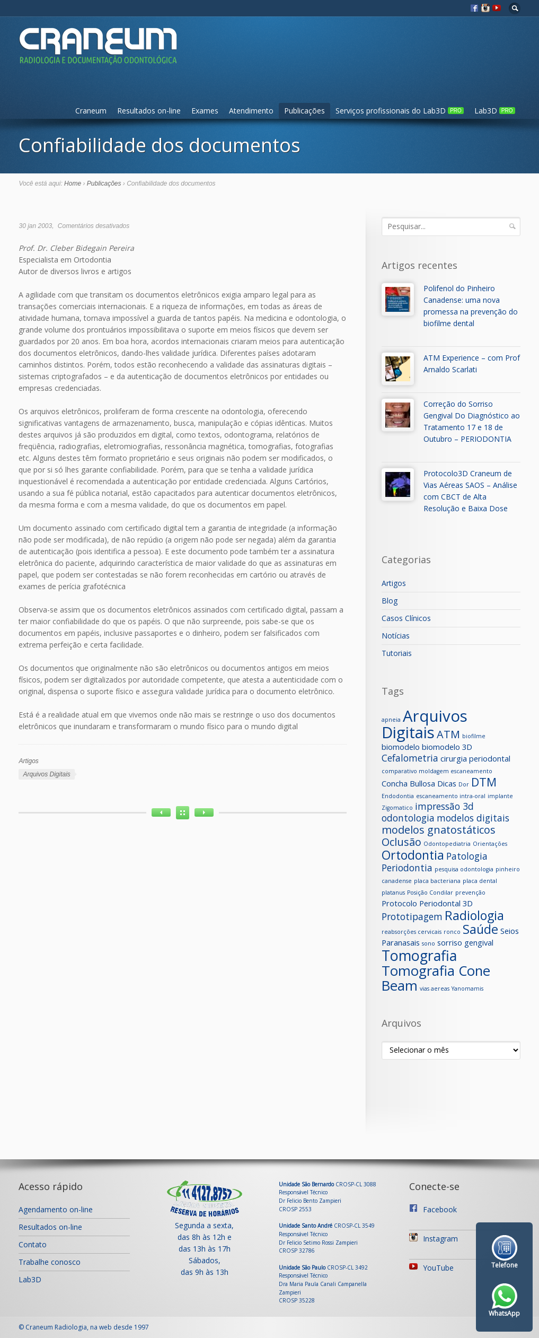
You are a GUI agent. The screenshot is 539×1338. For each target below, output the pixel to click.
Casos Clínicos (406, 618)
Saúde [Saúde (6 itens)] (480, 929)
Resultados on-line (149, 111)
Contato (33, 1244)
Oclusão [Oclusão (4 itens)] (401, 842)
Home (72, 183)
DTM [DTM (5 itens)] (484, 782)
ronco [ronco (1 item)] (452, 931)
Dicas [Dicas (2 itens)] (446, 783)
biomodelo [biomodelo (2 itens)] (401, 746)
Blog (389, 601)
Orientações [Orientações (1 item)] (490, 843)
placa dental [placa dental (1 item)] (480, 881)
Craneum (91, 111)
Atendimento (251, 111)
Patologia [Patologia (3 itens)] (467, 856)
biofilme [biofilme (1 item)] (473, 736)
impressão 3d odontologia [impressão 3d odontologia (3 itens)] (428, 812)
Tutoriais (397, 653)
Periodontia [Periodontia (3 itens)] (407, 867)
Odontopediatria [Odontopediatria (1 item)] (447, 843)
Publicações (304, 111)
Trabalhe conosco (50, 1262)
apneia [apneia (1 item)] (391, 719)
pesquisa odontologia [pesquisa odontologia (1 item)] (464, 869)
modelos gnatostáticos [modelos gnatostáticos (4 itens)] (439, 830)
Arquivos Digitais (46, 774)
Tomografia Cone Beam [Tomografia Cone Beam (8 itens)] (436, 978)
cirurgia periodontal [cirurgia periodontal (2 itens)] (475, 758)
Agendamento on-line (56, 1209)
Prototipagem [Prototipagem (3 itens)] (412, 916)
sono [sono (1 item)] (428, 943)
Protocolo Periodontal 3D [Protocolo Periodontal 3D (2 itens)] (427, 903)
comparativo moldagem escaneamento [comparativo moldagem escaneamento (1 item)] (437, 771)
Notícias (396, 636)
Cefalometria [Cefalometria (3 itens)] (410, 757)
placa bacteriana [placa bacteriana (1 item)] (437, 881)
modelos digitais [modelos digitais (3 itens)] (473, 817)
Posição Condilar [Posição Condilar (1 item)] (430, 892)
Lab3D (494, 111)
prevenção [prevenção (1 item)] (470, 892)
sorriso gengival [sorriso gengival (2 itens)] (465, 942)
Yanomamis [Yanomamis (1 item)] (467, 988)
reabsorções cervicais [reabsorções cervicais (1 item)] (411, 931)
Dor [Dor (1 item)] (463, 784)
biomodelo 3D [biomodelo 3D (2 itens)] (447, 746)
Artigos (28, 761)
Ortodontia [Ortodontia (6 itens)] (413, 854)
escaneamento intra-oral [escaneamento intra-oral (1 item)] (450, 796)
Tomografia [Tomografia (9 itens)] (419, 955)
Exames (204, 111)
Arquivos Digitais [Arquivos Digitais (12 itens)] (424, 724)
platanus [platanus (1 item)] (393, 892)
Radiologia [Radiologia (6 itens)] (474, 915)
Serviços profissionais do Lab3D (399, 111)
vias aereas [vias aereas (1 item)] (434, 988)
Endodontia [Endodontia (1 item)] (398, 796)
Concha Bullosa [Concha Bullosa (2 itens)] (408, 783)
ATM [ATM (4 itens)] (448, 734)
